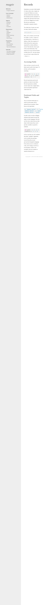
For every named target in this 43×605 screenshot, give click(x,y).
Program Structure (11, 10)
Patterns (8, 15)
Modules (8, 42)
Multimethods (9, 17)
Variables (9, 32)
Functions (9, 26)
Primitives (9, 22)
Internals (8, 49)
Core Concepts (9, 13)
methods (26, 126)
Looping (8, 36)
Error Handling (10, 44)
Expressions (9, 29)
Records (8, 23)
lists (30, 149)
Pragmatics (9, 41)
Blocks (8, 33)
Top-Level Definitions (11, 46)
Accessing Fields (30, 62)
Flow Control (9, 38)
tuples (25, 119)
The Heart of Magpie (11, 51)
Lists (8, 25)
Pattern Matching (10, 35)
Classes (8, 16)
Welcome (8, 9)
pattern (28, 147)
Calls (8, 31)
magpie (10, 4)
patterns (25, 82)
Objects (8, 20)
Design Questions (10, 54)
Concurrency (9, 45)
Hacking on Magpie (11, 52)
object (25, 123)
